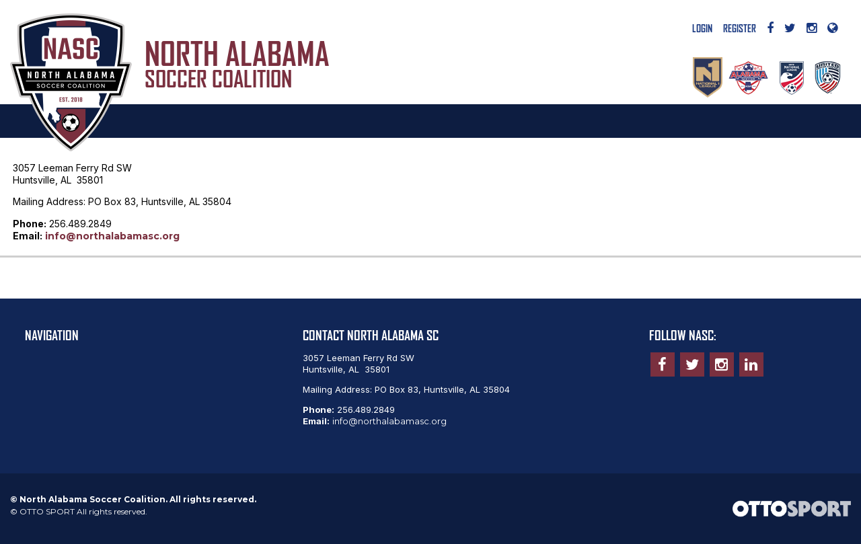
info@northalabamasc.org (112, 236)
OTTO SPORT (47, 511)
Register (739, 29)
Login (702, 29)
